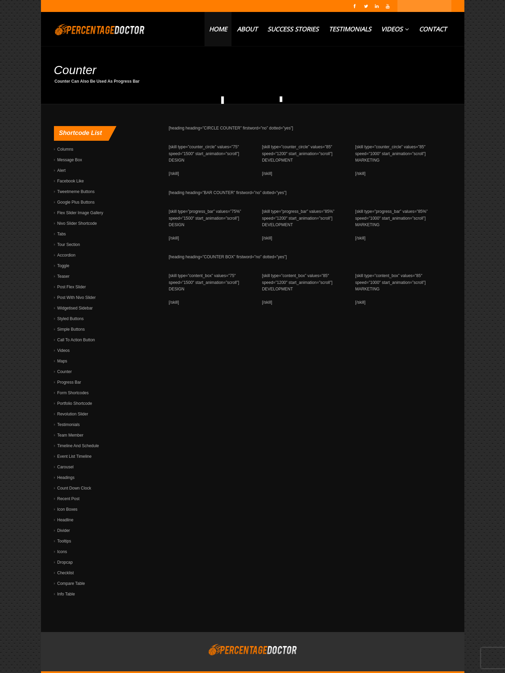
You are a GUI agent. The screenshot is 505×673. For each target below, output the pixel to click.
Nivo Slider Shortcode (77, 223)
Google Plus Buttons (76, 202)
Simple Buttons (71, 329)
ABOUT (247, 29)
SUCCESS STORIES (293, 29)
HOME (218, 29)
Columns (65, 149)
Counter (64, 371)
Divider (63, 530)
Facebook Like (70, 181)
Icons (62, 551)
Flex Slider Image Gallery (80, 212)
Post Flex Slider (71, 287)
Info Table (66, 594)
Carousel (65, 467)
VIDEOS (395, 29)
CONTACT (433, 29)
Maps (62, 361)
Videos (63, 350)
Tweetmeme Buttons (76, 191)
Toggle (63, 265)
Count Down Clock (74, 488)
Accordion (66, 255)
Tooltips (64, 541)
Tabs (61, 234)
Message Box (69, 159)
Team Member (70, 435)
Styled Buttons (70, 318)
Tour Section (68, 244)
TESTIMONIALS (350, 29)
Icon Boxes (67, 509)
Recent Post (68, 498)
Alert (61, 170)
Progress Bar (69, 382)
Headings (66, 477)
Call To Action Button (76, 340)
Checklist (65, 573)
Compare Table (71, 583)
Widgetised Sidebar (75, 308)
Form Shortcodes (73, 392)
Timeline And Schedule (78, 445)
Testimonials (68, 424)
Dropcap (65, 562)
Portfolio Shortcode (74, 403)
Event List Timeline (74, 456)
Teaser (63, 276)
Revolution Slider (72, 414)
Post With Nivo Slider (76, 297)
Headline (65, 520)
